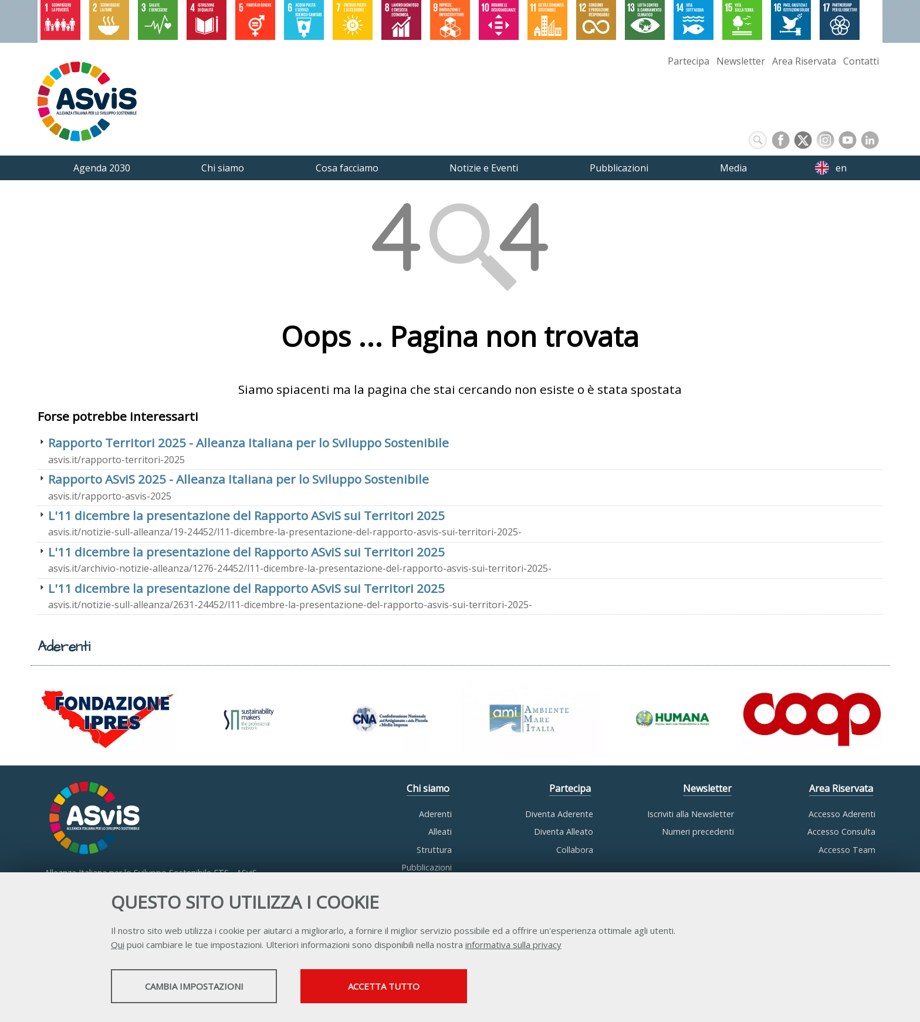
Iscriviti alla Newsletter (690, 813)
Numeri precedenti (698, 831)
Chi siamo (428, 788)
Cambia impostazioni (203, 987)
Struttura (434, 849)
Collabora (574, 849)
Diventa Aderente (559, 813)
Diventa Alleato (563, 831)
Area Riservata (804, 61)
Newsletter (740, 61)
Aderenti (435, 813)
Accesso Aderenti (842, 813)
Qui (117, 946)
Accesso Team (846, 849)
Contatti (861, 61)
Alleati (440, 831)
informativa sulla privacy (513, 946)
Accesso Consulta (841, 831)
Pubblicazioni (426, 867)
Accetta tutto (415, 987)
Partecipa (688, 61)
